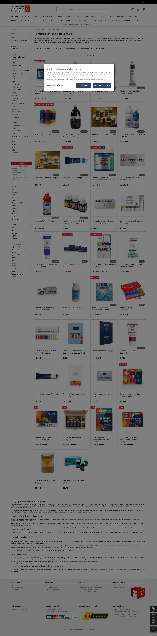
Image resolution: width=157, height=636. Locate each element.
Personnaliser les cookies (55, 85)
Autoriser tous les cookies (102, 85)
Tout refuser (84, 85)
